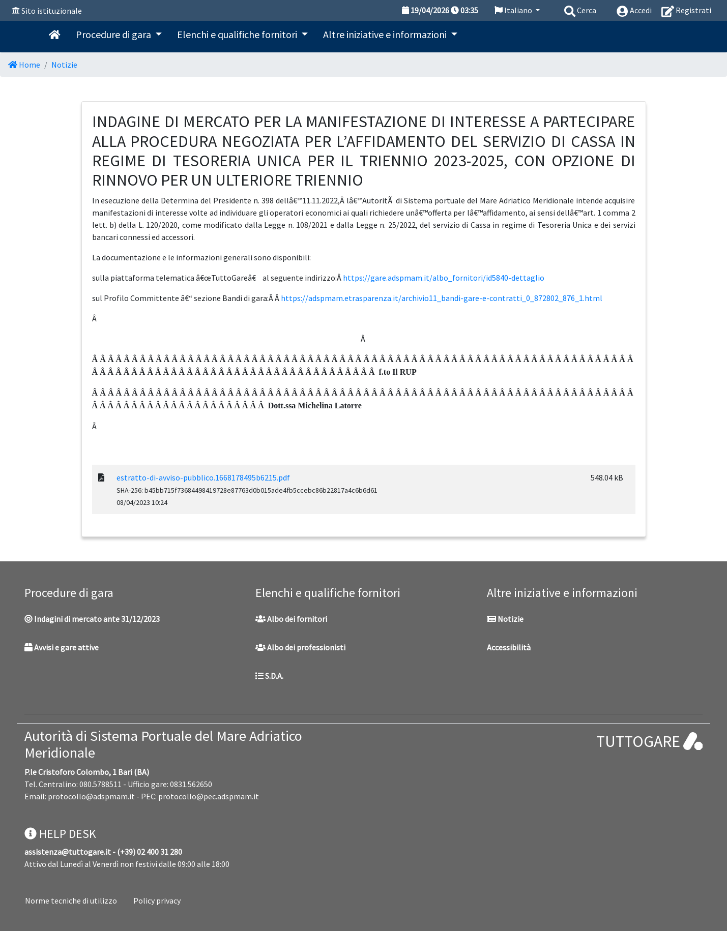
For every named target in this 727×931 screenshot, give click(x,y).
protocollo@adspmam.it (91, 796)
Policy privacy (157, 900)
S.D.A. (269, 676)
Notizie (64, 64)
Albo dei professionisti (300, 647)
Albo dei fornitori (291, 619)
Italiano (514, 10)
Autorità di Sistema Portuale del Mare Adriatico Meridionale (163, 744)
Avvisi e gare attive (61, 647)
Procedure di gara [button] (114, 34)
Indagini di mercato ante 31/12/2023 (92, 619)
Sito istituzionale (51, 11)
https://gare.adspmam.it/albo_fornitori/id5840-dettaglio (443, 278)
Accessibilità (509, 647)
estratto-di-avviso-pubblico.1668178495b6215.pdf (203, 477)
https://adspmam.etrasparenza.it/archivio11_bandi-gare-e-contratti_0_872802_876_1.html (441, 298)
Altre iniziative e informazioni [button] (386, 34)
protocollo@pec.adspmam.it (208, 796)
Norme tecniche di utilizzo (71, 900)
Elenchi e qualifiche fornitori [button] (238, 34)
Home (24, 64)
